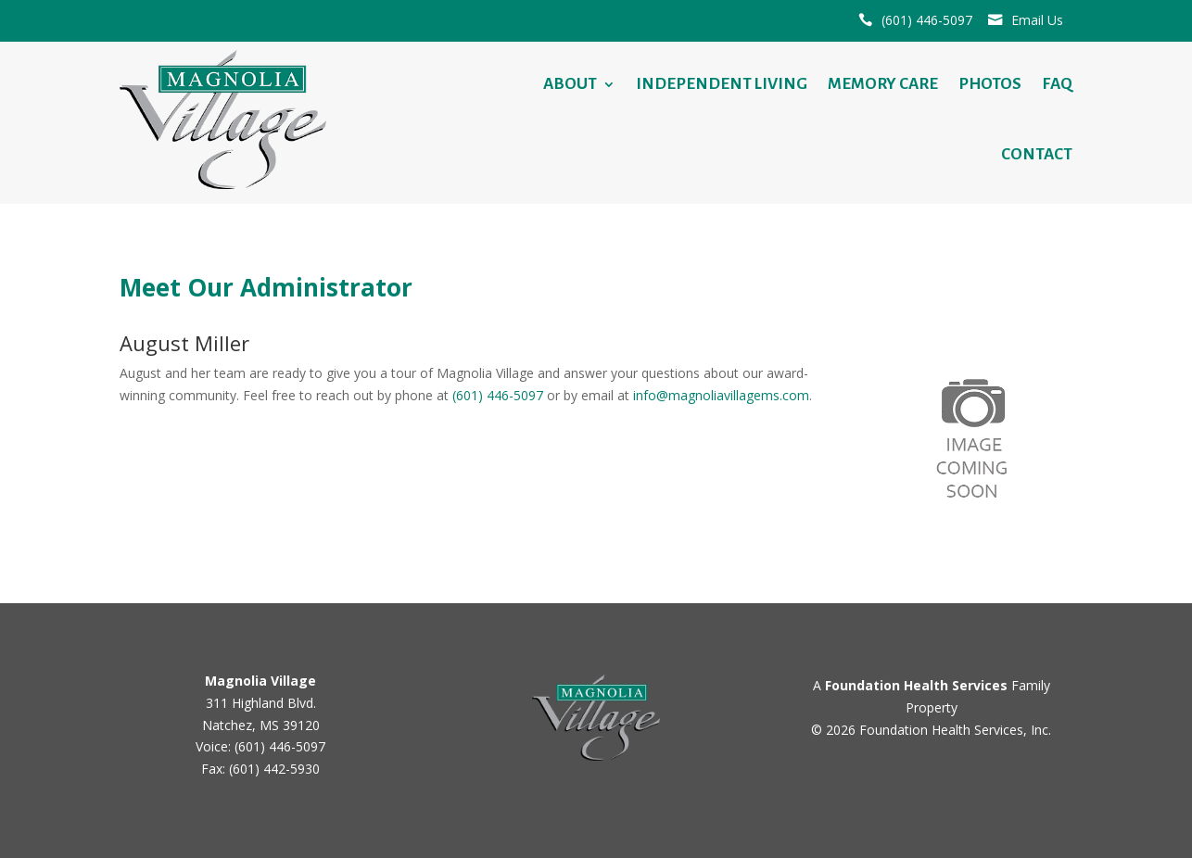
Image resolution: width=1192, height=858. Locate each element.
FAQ (1057, 84)
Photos (989, 84)
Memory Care (883, 84)
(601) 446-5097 (926, 20)
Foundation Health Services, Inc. (955, 729)
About (570, 84)
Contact (1036, 154)
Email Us (1037, 20)
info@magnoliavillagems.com (721, 395)
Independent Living (721, 84)
